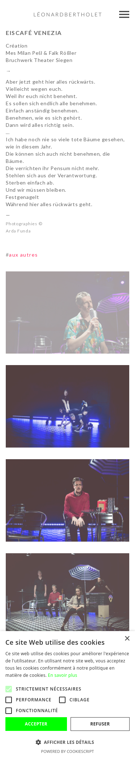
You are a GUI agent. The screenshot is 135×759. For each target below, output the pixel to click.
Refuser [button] (100, 724)
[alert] (67, 695)
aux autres (22, 255)
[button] (67, 742)
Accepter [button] (36, 724)
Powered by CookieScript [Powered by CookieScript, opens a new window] (67, 751)
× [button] (127, 639)
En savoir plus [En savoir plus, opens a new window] (62, 675)
